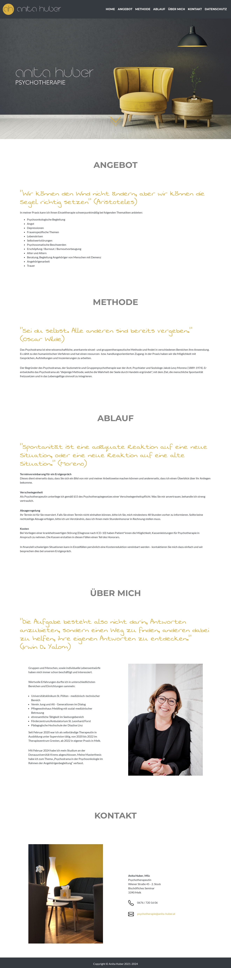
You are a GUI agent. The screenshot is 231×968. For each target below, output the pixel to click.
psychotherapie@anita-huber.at (156, 913)
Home (110, 10)
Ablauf (159, 10)
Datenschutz (216, 10)
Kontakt (195, 10)
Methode (142, 10)
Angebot (125, 10)
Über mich (176, 10)
